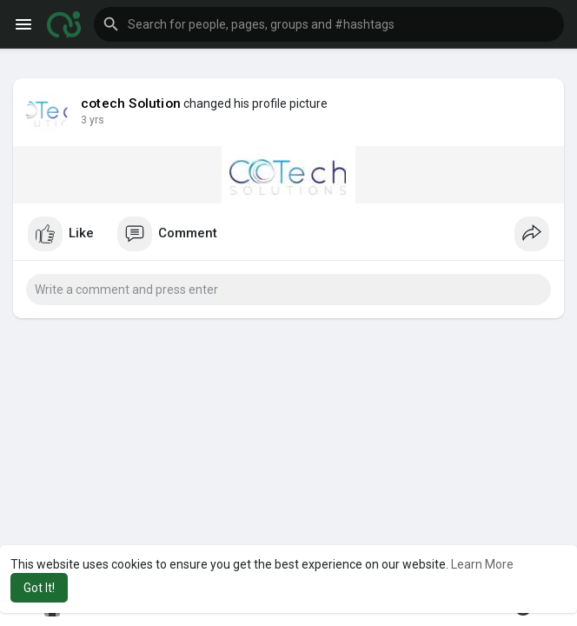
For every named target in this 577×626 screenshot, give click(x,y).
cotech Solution (131, 103)
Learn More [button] (482, 564)
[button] (329, 24)
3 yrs (92, 120)
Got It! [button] (39, 588)
